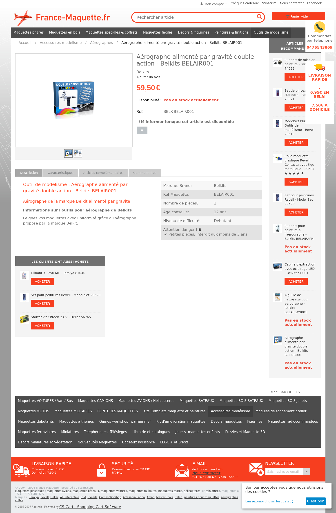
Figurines (255, 422)
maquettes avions (59, 491)
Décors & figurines (193, 32)
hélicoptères (192, 491)
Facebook (314, 3)
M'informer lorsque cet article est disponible (185, 122)
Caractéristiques (60, 173)
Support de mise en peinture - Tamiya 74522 (300, 64)
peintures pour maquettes (201, 497)
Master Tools (164, 497)
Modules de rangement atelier (281, 411)
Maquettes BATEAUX (197, 401)
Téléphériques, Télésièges (105, 432)
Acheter (42, 281)
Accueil (25, 43)
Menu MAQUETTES (285, 392)
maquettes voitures (114, 491)
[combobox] (198, 17)
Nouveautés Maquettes (97, 442)
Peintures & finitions (232, 32)
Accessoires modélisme (61, 43)
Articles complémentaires (103, 173)
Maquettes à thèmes (76, 422)
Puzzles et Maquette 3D (245, 432)
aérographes (229, 497)
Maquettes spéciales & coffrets (112, 32)
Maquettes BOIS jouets (288, 401)
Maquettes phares (28, 32)
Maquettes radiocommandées (293, 422)
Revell (44, 497)
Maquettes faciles (158, 32)
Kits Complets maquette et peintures (174, 411)
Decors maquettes (226, 422)
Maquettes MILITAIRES (73, 411)
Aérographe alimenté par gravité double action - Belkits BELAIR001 (296, 346)
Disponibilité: (149, 100)
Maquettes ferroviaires (37, 432)
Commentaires (144, 173)
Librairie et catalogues (151, 432)
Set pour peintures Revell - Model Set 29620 (65, 295)
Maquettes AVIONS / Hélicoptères (146, 401)
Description (29, 173)
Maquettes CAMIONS (95, 401)
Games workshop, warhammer (125, 422)
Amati (150, 497)
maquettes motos (170, 491)
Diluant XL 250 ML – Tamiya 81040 (58, 273)
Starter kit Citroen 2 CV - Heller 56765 (61, 317)
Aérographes (101, 43)
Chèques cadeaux (245, 3)
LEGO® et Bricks (174, 442)
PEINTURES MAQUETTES (117, 411)
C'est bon (316, 501)
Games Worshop (110, 497)
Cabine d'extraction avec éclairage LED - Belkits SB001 (300, 269)
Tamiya (34, 497)
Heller (54, 497)
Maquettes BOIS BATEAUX (241, 401)
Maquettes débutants (36, 422)
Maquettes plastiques (29, 491)
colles (19, 500)
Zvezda (92, 497)
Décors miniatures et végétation (45, 442)
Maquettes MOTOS (33, 411)
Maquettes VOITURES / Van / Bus (45, 401)
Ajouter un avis (148, 77)
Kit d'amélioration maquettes (181, 422)
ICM (83, 497)
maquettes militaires (143, 491)
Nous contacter (292, 3)
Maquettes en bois (64, 32)
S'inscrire (269, 3)
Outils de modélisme (271, 32)
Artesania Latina (134, 497)
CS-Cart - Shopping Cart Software (90, 507)
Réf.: (141, 111)
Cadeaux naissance (138, 442)
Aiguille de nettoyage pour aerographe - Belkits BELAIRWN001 (297, 303)
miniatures (213, 491)
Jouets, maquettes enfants (198, 432)
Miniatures (70, 432)
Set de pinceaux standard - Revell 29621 (298, 95)
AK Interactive (69, 497)
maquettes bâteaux (86, 491)
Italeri (178, 497)
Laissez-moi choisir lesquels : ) (269, 501)
